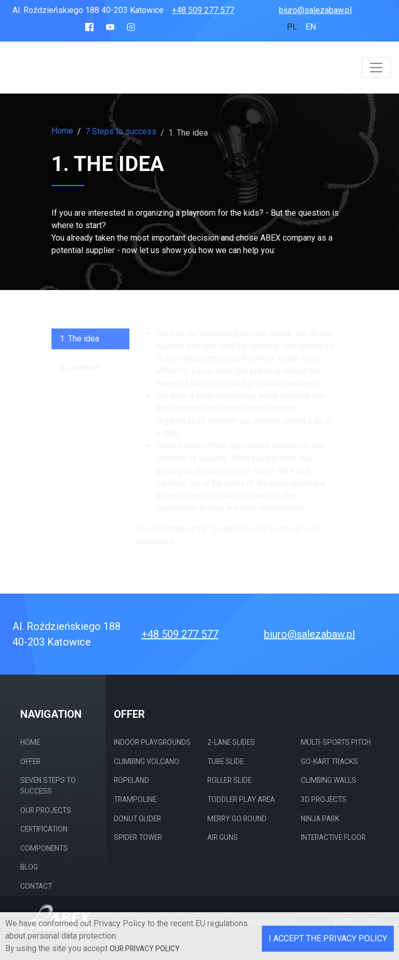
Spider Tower (138, 837)
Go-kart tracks (329, 761)
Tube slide (225, 761)
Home (62, 131)
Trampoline (135, 799)
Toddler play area (241, 799)
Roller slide (229, 780)
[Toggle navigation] (376, 67)
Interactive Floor (333, 837)
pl (292, 27)
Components (44, 848)
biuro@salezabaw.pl (315, 10)
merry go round (237, 818)
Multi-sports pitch (336, 742)
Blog (29, 867)
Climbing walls (328, 780)
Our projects (45, 810)
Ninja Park (320, 818)
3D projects (324, 799)
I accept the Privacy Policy (328, 938)
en (310, 27)
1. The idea (79, 344)
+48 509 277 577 (203, 10)
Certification (44, 829)
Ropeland (131, 780)
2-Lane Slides (231, 742)
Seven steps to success (48, 785)
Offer (30, 761)
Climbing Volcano (146, 761)
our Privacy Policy (145, 948)
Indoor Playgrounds (152, 742)
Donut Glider (137, 818)
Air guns (222, 837)
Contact (36, 886)
